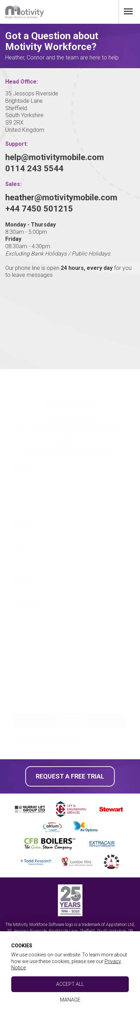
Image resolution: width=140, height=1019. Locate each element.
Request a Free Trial (70, 776)
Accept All (70, 984)
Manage (70, 1000)
